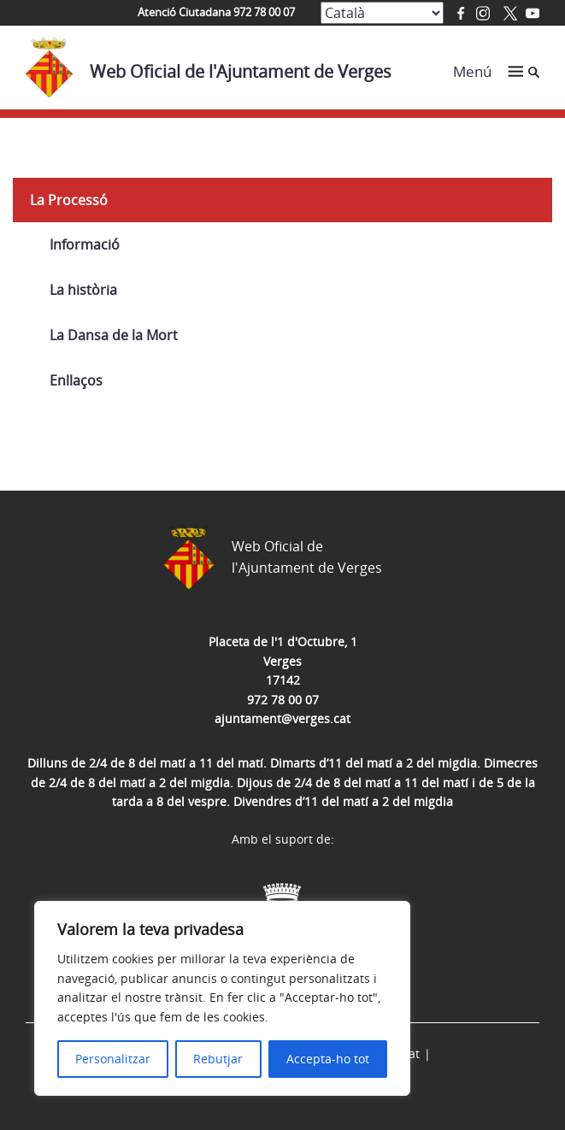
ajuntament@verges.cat (282, 718)
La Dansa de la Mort (114, 335)
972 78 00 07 (283, 700)
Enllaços (76, 380)
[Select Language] (382, 13)
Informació (85, 244)
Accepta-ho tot (327, 1059)
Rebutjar (218, 1059)
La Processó (69, 200)
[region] (222, 998)
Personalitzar (112, 1059)
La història (83, 289)
